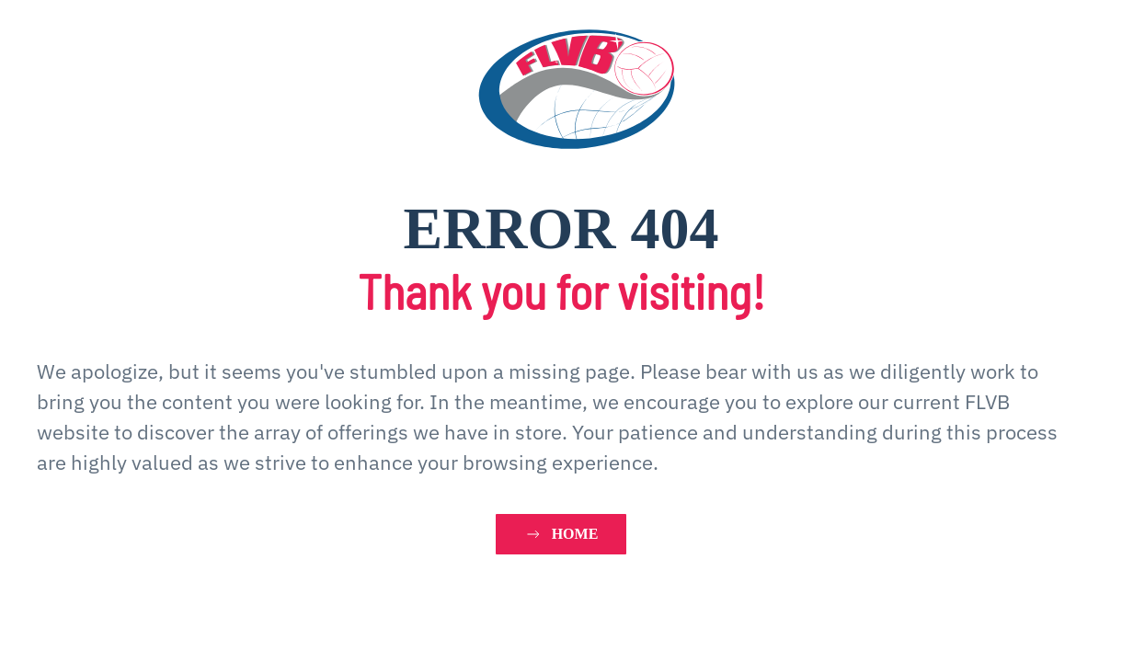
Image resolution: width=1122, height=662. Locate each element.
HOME (561, 534)
